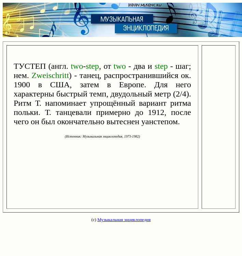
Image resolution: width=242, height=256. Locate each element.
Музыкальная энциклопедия (124, 219)
